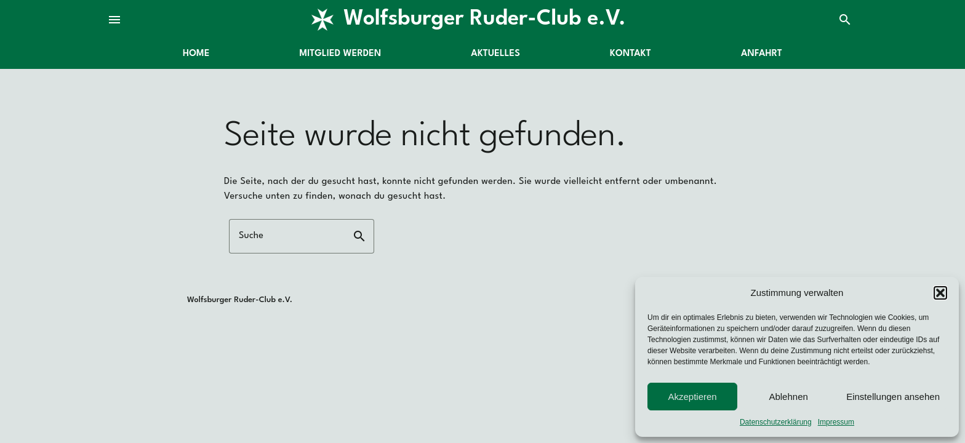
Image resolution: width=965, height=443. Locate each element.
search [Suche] (845, 19)
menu (114, 19)
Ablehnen (788, 396)
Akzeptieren (692, 396)
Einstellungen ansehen (893, 396)
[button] (940, 293)
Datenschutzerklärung (776, 422)
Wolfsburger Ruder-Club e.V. (484, 19)
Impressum (836, 422)
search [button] (359, 236)
